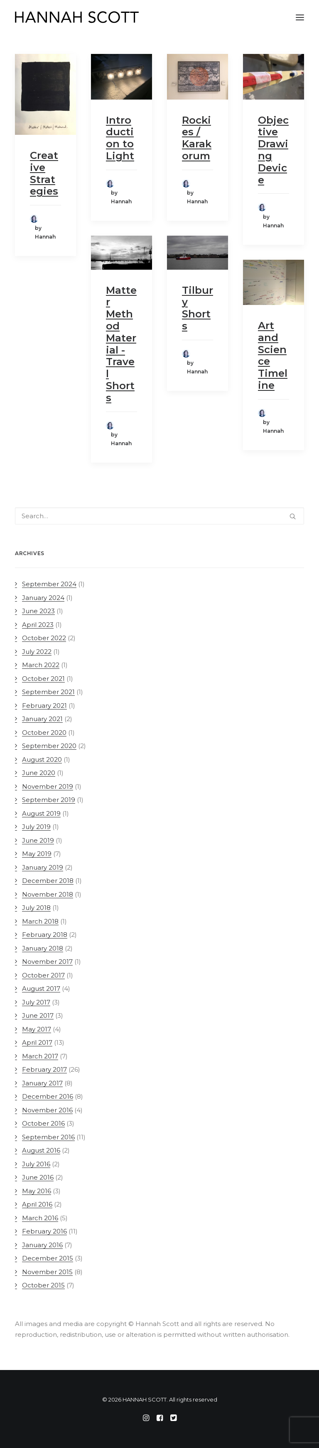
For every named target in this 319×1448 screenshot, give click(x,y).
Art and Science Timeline (272, 355)
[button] (300, 17)
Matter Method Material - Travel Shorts (121, 344)
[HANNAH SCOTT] (77, 17)
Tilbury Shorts (197, 308)
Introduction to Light (120, 138)
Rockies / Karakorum (196, 138)
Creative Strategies (44, 173)
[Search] (159, 515)
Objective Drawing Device (273, 150)
